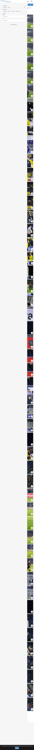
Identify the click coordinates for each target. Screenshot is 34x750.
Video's (8, 7)
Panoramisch (17, 11)
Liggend (5, 11)
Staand (8, 11)
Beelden (4, 7)
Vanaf (4, 14)
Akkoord (17, 748)
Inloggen (27, 1)
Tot (3, 18)
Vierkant (12, 11)
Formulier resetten (13, 24)
